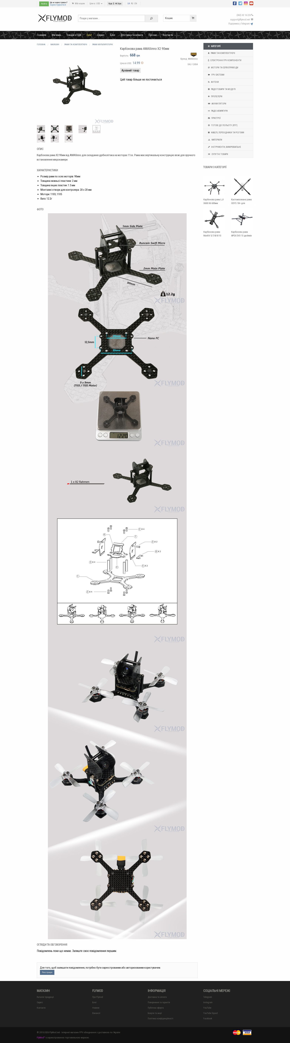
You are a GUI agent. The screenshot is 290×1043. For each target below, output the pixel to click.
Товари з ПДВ (73, 35)
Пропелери (214, 96)
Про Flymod (97, 997)
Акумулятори (216, 104)
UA (128, 3)
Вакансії (96, 1013)
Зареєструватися (58, 5)
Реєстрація (47, 972)
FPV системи (215, 75)
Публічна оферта (156, 1008)
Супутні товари (217, 154)
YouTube (207, 1008)
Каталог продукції (45, 997)
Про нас (153, 35)
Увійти (44, 4)
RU (132, 3)
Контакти (168, 35)
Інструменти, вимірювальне (224, 147)
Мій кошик (78, 3)
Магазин (56, 35)
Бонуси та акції (155, 1013)
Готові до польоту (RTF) (222, 125)
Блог (112, 35)
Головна (41, 35)
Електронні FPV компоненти (224, 60)
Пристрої (214, 118)
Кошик (180, 18)
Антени (213, 82)
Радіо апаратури (217, 111)
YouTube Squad (210, 1013)
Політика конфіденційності (160, 1018)
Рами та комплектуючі (221, 53)
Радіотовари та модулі (221, 89)
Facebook (207, 1018)
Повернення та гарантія (159, 1002)
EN (135, 3)
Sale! (89, 35)
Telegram (207, 997)
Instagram (208, 1002)
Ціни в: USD (96, 3)
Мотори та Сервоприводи (222, 68)
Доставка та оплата (132, 35)
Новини (95, 1008)
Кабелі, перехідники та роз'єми (225, 133)
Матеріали (214, 140)
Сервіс (100, 35)
